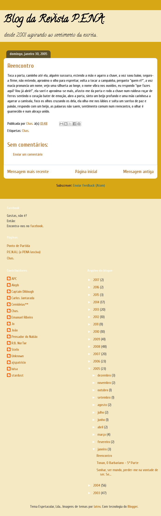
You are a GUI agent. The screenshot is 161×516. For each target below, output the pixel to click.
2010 (96, 332)
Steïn (15, 350)
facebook (36, 226)
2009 (97, 339)
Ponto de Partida (18, 246)
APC (14, 279)
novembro (105, 383)
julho (101, 412)
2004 (97, 485)
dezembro (105, 375)
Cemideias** (20, 304)
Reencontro (104, 456)
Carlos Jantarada (23, 298)
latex (97, 506)
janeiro (103, 449)
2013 (96, 309)
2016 (96, 287)
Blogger (133, 506)
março (102, 434)
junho (102, 420)
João (15, 330)
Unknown (18, 356)
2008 (97, 347)
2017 (96, 280)
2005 (97, 369)
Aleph (15, 285)
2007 (97, 354)
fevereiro (104, 442)
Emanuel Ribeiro (22, 317)
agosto (103, 405)
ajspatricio (19, 362)
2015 (96, 295)
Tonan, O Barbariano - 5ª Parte (117, 463)
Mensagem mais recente (28, 171)
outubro (103, 390)
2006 (97, 361)
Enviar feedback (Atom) (89, 185)
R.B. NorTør (19, 343)
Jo (13, 324)
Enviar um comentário (28, 154)
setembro (105, 397)
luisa (15, 369)
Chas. (25, 131)
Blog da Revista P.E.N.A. (54, 20)
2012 (96, 317)
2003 (97, 493)
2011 (96, 324)
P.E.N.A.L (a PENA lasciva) (23, 252)
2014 (96, 302)
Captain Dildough (23, 292)
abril (101, 427)
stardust (17, 375)
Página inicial (86, 171)
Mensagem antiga (138, 171)
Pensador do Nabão (24, 337)
